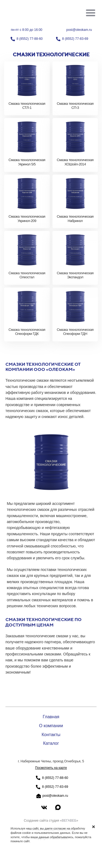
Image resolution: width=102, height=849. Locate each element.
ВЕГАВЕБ (69, 820)
